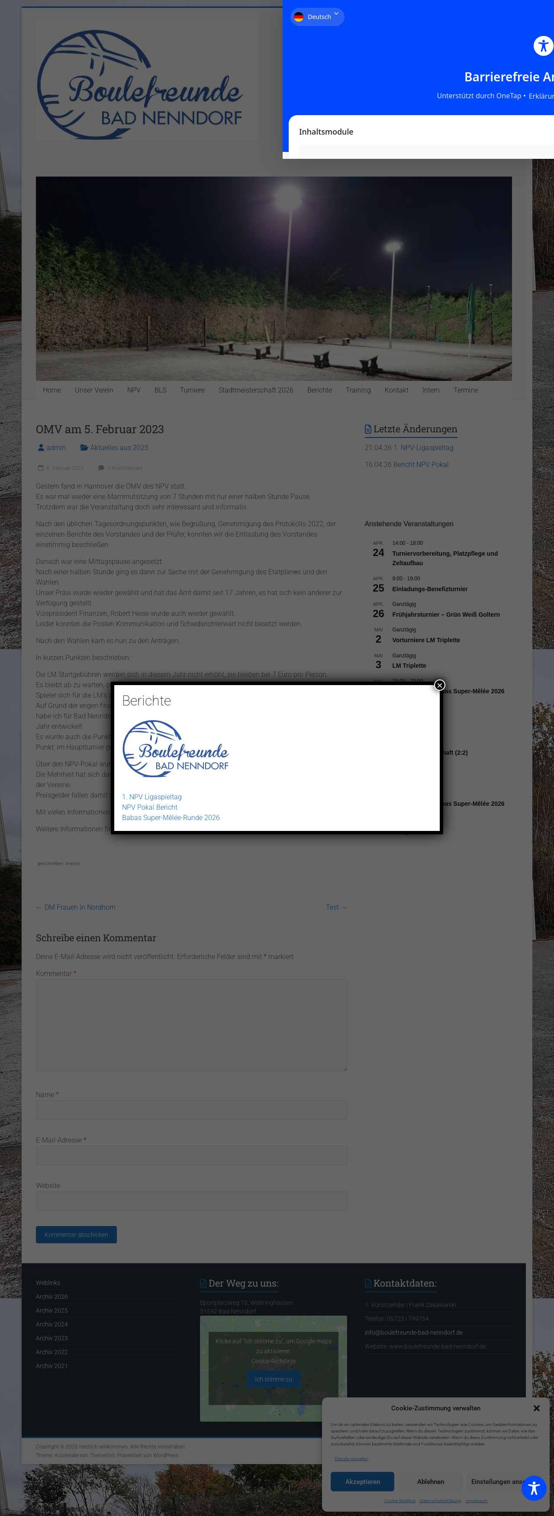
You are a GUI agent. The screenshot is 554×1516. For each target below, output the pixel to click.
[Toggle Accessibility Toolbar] (534, 1492)
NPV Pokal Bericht (149, 807)
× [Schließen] (440, 685)
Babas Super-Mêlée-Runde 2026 (171, 818)
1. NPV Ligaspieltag (152, 797)
